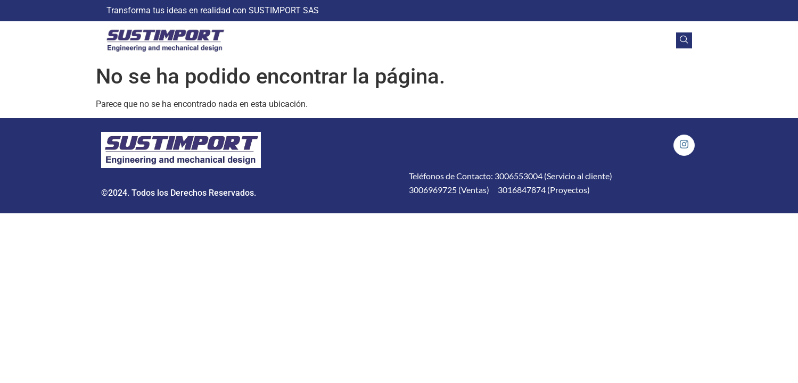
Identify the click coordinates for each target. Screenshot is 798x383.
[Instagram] (684, 145)
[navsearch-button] (684, 40)
